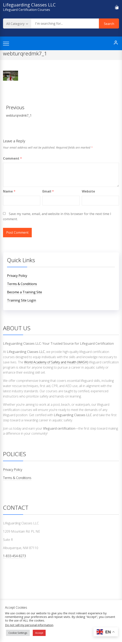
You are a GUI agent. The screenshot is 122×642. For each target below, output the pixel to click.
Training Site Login (21, 300)
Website (88, 191)
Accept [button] (39, 633)
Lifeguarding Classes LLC (29, 5)
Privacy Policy (17, 275)
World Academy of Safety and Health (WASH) (56, 362)
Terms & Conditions (22, 284)
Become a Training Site (24, 292)
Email (48, 191)
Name (9, 191)
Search (109, 23)
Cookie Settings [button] (17, 633)
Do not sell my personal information (29, 625)
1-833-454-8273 (14, 556)
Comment (12, 158)
